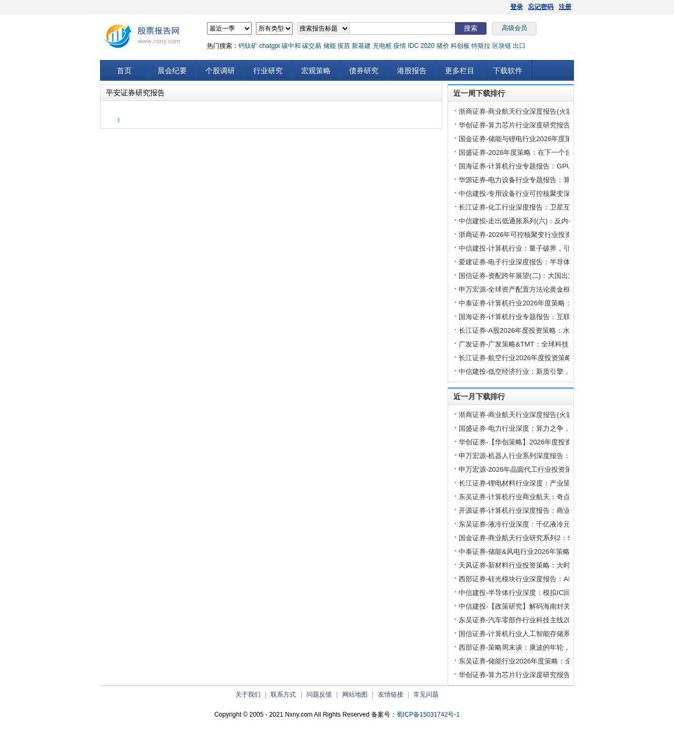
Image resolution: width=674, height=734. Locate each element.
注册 (565, 7)
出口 (519, 45)
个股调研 (220, 70)
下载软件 (507, 70)
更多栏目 (459, 70)
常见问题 (426, 694)
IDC (413, 45)
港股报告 (412, 70)
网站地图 (355, 694)
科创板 (460, 45)
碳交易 (311, 45)
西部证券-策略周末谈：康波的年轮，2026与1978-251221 (546, 647)
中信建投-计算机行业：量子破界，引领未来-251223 (537, 248)
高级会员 (514, 28)
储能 (329, 45)
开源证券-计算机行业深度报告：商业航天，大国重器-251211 (551, 510)
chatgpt (269, 45)
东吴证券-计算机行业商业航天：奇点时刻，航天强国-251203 (551, 497)
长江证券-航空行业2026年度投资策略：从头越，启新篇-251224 (555, 358)
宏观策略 (316, 70)
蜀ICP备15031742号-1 (428, 714)
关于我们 (248, 694)
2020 (427, 45)
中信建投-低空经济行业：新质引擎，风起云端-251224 (541, 371)
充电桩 (382, 45)
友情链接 (390, 694)
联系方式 (283, 694)
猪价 (443, 45)
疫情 (399, 45)
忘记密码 (540, 7)
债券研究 (364, 70)
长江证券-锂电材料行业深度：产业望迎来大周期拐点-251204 (551, 483)
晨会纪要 (172, 70)
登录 (516, 7)
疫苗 (344, 45)
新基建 (361, 45)
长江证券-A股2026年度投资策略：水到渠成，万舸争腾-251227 (554, 330)
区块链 (501, 45)
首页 (124, 70)
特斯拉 (480, 45)
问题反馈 (319, 694)
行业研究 (268, 70)
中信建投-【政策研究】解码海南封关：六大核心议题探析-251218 (558, 606)
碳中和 (291, 45)
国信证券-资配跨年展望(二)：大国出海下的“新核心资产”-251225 (555, 276)
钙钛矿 (248, 45)
